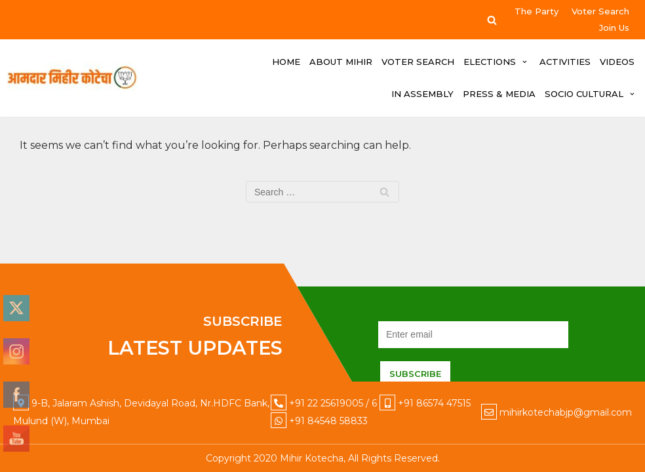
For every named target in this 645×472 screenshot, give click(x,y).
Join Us (614, 27)
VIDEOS (617, 61)
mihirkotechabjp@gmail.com (565, 412)
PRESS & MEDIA (499, 93)
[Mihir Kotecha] (72, 78)
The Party (536, 11)
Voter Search (600, 11)
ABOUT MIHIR (340, 61)
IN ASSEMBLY (422, 93)
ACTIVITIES (565, 61)
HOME (286, 61)
